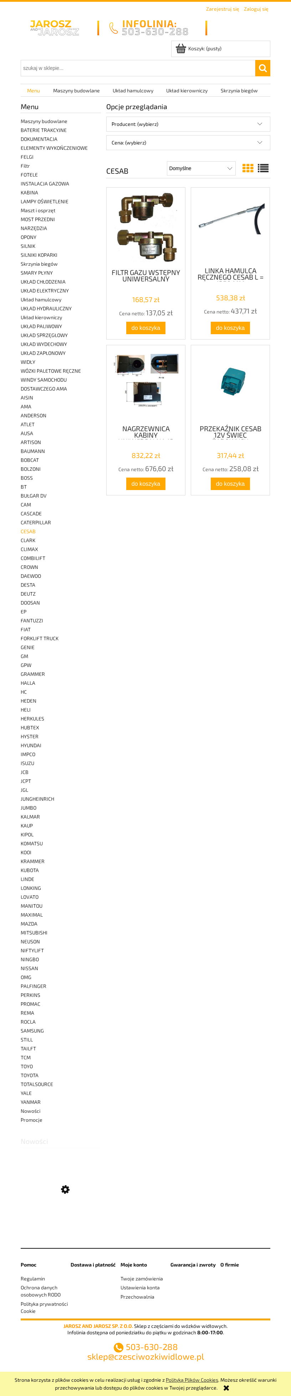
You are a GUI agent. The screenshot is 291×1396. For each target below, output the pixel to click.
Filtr (25, 166)
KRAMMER (33, 861)
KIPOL (27, 834)
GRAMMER (33, 674)
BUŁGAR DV (34, 496)
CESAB (28, 531)
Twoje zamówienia (142, 1278)
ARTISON (31, 442)
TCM (26, 1057)
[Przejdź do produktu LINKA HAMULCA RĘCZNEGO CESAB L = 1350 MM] (230, 226)
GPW (26, 665)
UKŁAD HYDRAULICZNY (46, 308)
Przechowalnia (137, 1297)
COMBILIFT (33, 558)
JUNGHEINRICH (37, 799)
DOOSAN (30, 603)
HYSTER (30, 736)
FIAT (26, 629)
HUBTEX (30, 727)
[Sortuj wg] (201, 168)
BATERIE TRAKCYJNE (44, 130)
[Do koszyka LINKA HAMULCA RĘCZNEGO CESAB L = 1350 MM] (230, 328)
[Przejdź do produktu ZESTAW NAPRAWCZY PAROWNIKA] (61, 1224)
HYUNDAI (31, 745)
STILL (27, 1039)
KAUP (27, 825)
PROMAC (30, 1004)
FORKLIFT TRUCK (39, 638)
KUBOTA (30, 870)
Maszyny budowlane (44, 121)
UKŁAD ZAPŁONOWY (43, 353)
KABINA (29, 192)
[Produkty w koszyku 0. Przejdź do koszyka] (199, 48)
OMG (26, 977)
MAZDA (29, 924)
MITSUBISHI (34, 932)
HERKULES (32, 718)
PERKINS (30, 995)
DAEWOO (31, 576)
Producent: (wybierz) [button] (135, 124)
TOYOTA (30, 1075)
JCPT (26, 781)
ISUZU (27, 763)
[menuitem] (33, 90)
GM (24, 656)
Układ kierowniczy (41, 317)
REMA (27, 1013)
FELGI (27, 157)
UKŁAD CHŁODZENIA (43, 282)
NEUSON (30, 941)
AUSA (27, 433)
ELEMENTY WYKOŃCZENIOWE (54, 148)
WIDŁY (28, 362)
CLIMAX (29, 549)
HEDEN (28, 701)
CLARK (28, 540)
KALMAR (30, 817)
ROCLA (28, 1022)
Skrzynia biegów (39, 264)
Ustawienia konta (140, 1287)
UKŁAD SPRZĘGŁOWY (44, 335)
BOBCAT (30, 460)
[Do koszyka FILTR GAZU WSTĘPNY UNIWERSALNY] (145, 328)
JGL (24, 790)
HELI (26, 710)
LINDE (27, 879)
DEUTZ (28, 594)
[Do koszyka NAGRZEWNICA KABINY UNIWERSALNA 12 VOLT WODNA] (145, 484)
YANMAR (31, 1102)
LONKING (31, 888)
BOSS (27, 478)
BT (24, 487)
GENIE (28, 647)
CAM (26, 504)
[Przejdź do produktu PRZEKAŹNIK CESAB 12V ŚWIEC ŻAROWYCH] (230, 384)
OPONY (28, 237)
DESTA (28, 585)
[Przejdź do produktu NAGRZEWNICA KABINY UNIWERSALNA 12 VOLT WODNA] (146, 384)
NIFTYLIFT (32, 950)
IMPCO (28, 754)
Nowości (30, 1111)
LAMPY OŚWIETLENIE (44, 201)
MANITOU (31, 906)
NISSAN (29, 968)
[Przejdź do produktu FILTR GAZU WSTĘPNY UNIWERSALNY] (146, 227)
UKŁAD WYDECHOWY (44, 344)
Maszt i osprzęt (38, 210)
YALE (26, 1093)
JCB (25, 772)
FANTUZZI (32, 620)
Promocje (31, 1120)
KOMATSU (32, 843)
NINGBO (30, 959)
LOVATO (30, 897)
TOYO (27, 1066)
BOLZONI (31, 469)
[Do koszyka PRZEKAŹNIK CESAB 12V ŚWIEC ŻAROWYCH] (230, 484)
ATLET (28, 424)
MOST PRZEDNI (38, 219)
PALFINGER (33, 986)
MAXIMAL (32, 915)
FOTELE (29, 175)
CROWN (29, 567)
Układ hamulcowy (41, 299)
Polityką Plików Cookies (192, 1380)
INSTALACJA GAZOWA (45, 183)
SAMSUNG (32, 1031)
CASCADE (31, 513)
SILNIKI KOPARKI (39, 255)
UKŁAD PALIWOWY (41, 326)
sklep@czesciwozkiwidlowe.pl (145, 1356)
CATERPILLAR (36, 522)
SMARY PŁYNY (37, 273)
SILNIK (28, 246)
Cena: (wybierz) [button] (129, 142)
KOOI (26, 852)
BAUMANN (33, 451)
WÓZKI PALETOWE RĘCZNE (51, 371)
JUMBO (28, 808)
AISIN (27, 397)
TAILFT (28, 1048)
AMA (26, 406)
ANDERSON (33, 415)
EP (23, 611)
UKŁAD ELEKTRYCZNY (45, 290)
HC (24, 692)
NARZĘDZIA (34, 228)
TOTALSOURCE (37, 1084)
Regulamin (33, 1278)
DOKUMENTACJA (39, 139)
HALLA (28, 683)
